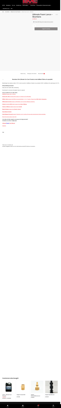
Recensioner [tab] (41, 73)
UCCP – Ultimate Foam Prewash (7, 395)
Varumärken (7, 11)
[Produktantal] (34, 25)
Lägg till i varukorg (46, 28)
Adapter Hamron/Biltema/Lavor (35, 395)
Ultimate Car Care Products (15, 11)
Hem (3, 11)
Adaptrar (4, 125)
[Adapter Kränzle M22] (57, 14)
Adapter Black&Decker (49, 394)
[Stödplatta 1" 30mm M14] (56, 14)
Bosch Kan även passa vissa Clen (9, 116)
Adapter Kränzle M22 (21, 394)
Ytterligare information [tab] (31, 73)
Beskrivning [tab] (23, 73)
